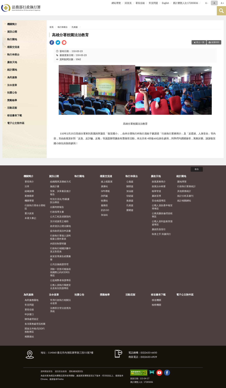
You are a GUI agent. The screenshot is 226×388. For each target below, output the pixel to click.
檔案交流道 (13, 46)
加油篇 (129, 191)
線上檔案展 (106, 181)
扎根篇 (75, 27)
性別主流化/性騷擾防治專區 (60, 201)
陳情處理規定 (31, 319)
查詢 (221, 10)
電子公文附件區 (15, 123)
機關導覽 (29, 200)
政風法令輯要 (159, 186)
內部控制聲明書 (58, 243)
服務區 (104, 205)
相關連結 (29, 336)
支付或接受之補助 (59, 221)
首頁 (51, 27)
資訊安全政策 (61, 371)
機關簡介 (12, 24)
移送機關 (156, 300)
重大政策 (29, 213)
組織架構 (29, 191)
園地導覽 (181, 181)
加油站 (104, 214)
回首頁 (128, 3)
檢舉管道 (156, 191)
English (165, 3)
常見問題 (153, 3)
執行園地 (12, 39)
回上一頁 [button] (200, 42)
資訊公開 (12, 31)
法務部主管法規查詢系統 (60, 310)
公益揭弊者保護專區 (60, 280)
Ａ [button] (214, 3)
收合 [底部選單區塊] (197, 169)
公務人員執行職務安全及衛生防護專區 (60, 287)
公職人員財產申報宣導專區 (162, 207)
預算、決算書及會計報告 (60, 193)
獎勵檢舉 (12, 100)
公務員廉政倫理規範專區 (162, 215)
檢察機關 (156, 304)
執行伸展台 (13, 54)
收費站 (104, 200)
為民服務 (12, 77)
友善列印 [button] (215, 42)
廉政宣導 (156, 195)
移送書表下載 (14, 115)
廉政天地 (12, 62)
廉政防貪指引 (159, 229)
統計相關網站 (184, 200)
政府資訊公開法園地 (60, 226)
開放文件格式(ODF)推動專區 (35, 330)
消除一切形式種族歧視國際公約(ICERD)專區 (60, 272)
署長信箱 (140, 3)
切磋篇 (129, 195)
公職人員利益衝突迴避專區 (162, 223)
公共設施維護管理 (59, 264)
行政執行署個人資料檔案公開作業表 (60, 237)
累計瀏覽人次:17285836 (185, 3)
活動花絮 (12, 107)
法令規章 (12, 84)
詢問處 (104, 195)
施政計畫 (54, 186)
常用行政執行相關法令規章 (60, 302)
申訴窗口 (29, 314)
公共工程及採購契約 (60, 216)
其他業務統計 (184, 191)
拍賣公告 (12, 92)
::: (3, 2)
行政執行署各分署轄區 (35, 207)
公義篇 (129, 181)
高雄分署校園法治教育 (70, 35)
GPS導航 (105, 191)
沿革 (27, 186)
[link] (51, 43)
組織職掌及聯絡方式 (60, 181)
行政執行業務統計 (186, 186)
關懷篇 (129, 186)
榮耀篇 (129, 210)
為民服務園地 (31, 300)
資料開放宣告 (47, 371)
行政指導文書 (57, 211)
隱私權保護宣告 (76, 371)
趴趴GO (105, 210)
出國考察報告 (57, 207)
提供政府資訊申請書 (60, 230)
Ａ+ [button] (222, 3)
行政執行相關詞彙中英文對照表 (60, 250)
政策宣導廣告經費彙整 (60, 258)
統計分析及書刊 (185, 195)
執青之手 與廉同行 (161, 234)
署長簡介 (29, 181)
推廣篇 (129, 200)
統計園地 (12, 69)
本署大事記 (30, 218)
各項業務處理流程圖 (35, 323)
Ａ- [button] (206, 3)
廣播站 (104, 186)
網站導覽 (116, 3)
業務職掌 (29, 195)
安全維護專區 (159, 200)
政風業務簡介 (159, 181)
